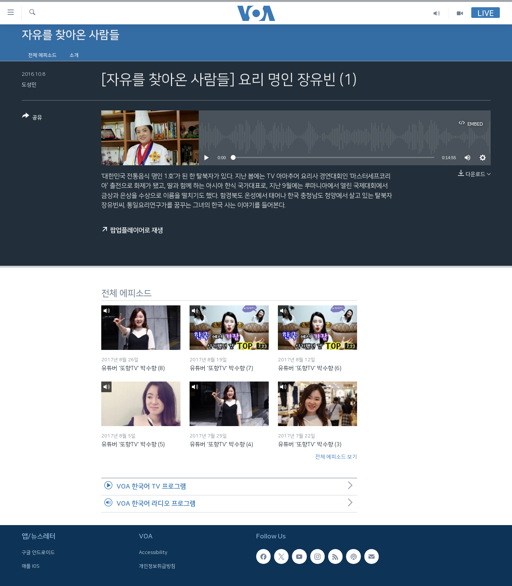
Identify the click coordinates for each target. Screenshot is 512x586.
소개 (74, 55)
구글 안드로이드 (38, 552)
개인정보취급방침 (157, 565)
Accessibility (153, 552)
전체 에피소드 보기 (336, 457)
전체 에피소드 (42, 55)
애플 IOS (31, 565)
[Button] (32, 118)
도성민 (29, 85)
